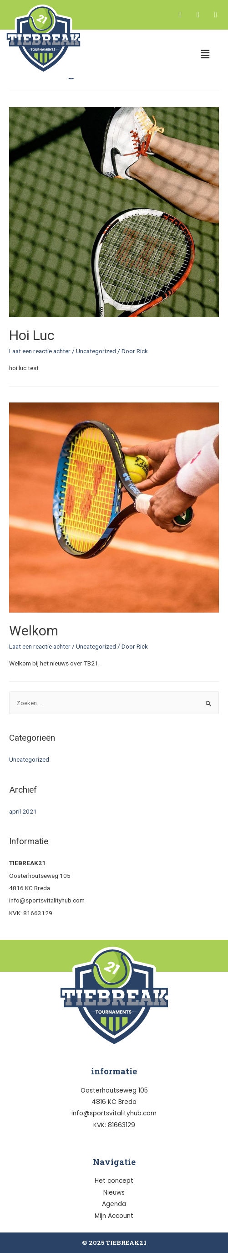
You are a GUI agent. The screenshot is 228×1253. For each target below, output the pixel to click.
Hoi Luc (32, 335)
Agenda (114, 1204)
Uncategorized (96, 351)
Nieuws (114, 1192)
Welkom (33, 631)
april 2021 (23, 811)
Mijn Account (114, 1216)
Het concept (114, 1180)
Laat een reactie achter (40, 351)
